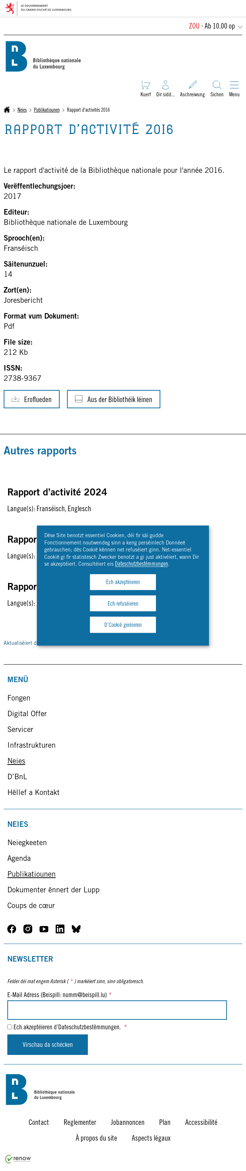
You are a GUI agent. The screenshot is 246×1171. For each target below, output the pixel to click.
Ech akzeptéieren (123, 583)
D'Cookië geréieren (123, 625)
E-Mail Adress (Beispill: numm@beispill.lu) (59, 995)
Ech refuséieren (123, 604)
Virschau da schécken (48, 1045)
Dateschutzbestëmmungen (141, 565)
